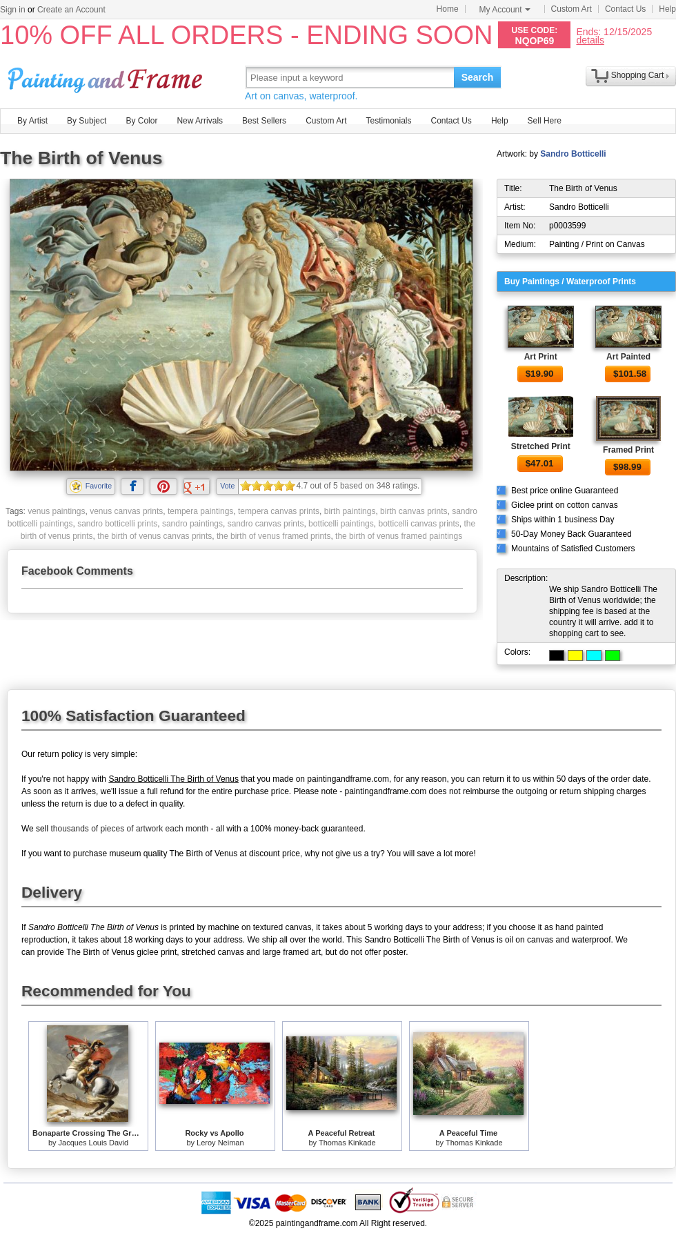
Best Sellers (264, 121)
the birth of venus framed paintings (398, 536)
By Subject (86, 121)
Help (667, 9)
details (590, 39)
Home (448, 9)
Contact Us (625, 9)
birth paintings (350, 511)
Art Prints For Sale (106, 77)
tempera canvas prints (278, 511)
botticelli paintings (341, 524)
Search (477, 77)
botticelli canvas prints (418, 524)
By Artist (32, 121)
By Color (141, 121)
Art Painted (628, 357)
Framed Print (628, 450)
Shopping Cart (637, 75)
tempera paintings (200, 511)
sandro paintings (192, 524)
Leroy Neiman (220, 1142)
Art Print (540, 357)
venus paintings (56, 511)
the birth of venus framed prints (273, 536)
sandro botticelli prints (117, 524)
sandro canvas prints (266, 524)
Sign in (13, 9)
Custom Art (571, 9)
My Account (504, 9)
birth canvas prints (413, 511)
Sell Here (544, 121)
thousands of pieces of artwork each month (129, 828)
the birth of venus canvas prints (154, 536)
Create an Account (71, 9)
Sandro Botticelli (573, 154)
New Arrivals (200, 121)
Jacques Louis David (94, 1142)
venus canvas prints (126, 511)
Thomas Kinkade (347, 1142)
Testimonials (388, 121)
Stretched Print (540, 446)
